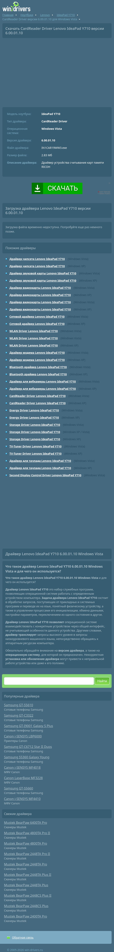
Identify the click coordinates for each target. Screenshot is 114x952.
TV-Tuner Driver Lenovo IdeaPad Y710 (35, 446)
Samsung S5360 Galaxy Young (26, 757)
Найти (102, 681)
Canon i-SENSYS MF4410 (22, 799)
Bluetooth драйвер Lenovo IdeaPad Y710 (38, 367)
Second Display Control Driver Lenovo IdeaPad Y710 (45, 475)
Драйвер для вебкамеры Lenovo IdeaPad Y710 (42, 381)
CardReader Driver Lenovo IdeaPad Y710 (37, 396)
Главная (7, 15)
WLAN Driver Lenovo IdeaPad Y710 (33, 331)
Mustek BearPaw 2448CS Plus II (27, 895)
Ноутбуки (26, 15)
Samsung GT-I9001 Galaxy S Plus (28, 726)
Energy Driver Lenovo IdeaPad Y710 (34, 410)
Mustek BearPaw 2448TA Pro (25, 864)
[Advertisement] (57, 71)
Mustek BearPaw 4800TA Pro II (27, 833)
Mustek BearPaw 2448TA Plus (26, 885)
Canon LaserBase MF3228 (23, 778)
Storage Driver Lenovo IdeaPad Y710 (34, 425)
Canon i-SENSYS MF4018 (22, 767)
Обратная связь (23, 937)
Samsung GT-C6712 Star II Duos (28, 746)
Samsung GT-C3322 (18, 715)
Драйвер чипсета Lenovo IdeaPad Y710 (37, 259)
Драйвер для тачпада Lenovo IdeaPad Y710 (40, 461)
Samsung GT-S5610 (18, 705)
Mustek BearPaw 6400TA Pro (25, 822)
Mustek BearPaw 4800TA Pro (25, 843)
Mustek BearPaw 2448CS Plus (26, 906)
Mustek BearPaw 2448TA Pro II (27, 854)
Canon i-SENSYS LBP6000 (23, 736)
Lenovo (45, 15)
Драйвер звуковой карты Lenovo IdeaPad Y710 (42, 273)
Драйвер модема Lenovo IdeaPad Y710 (37, 353)
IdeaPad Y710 (66, 15)
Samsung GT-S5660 (18, 788)
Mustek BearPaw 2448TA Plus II (27, 874)
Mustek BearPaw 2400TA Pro (25, 916)
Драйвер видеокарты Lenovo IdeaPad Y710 (40, 288)
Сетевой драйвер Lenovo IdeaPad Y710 (36, 316)
